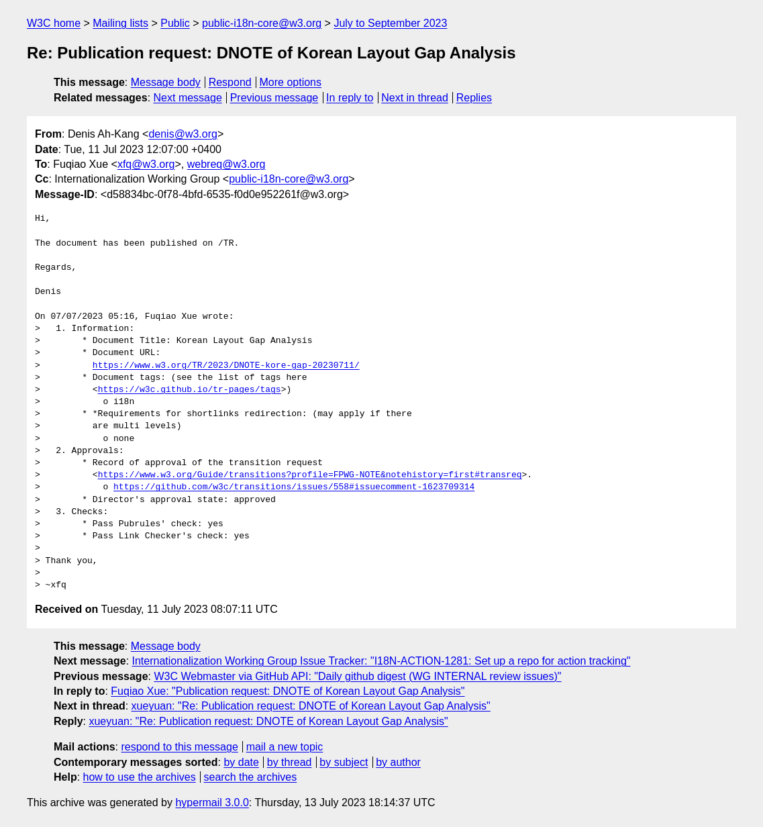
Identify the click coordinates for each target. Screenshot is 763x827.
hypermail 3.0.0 (211, 802)
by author (398, 762)
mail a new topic (284, 746)
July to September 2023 (390, 23)
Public (175, 23)
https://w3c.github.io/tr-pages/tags (189, 390)
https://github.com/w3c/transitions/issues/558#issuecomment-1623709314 (293, 487)
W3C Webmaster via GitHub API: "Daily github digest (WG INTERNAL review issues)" (357, 676)
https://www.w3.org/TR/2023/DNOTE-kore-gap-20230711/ (226, 366)
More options (291, 82)
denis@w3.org (182, 134)
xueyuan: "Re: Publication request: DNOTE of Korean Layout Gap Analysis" (311, 706)
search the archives (250, 777)
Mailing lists (120, 23)
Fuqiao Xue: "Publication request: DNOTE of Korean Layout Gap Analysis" (287, 691)
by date (240, 762)
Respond (230, 82)
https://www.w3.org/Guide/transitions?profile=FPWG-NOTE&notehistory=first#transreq (310, 475)
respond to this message (179, 746)
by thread (289, 762)
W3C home (54, 23)
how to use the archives (139, 777)
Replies (474, 97)
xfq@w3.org (146, 164)
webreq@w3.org (226, 164)
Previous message (274, 97)
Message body (166, 82)
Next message (188, 97)
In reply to (349, 97)
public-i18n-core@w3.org (261, 23)
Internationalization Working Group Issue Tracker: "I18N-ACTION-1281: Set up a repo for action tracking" (381, 661)
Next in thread (414, 97)
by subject (343, 762)
